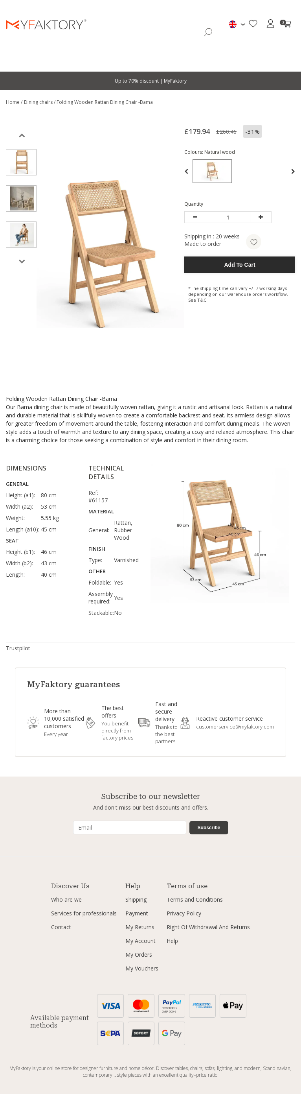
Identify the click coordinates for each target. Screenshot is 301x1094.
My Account (140, 941)
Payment (136, 913)
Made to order (202, 243)
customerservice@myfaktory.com (235, 726)
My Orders (138, 954)
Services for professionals (84, 913)
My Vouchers (141, 968)
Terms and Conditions (195, 899)
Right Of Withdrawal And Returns (208, 927)
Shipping (136, 899)
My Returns (139, 927)
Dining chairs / (40, 102)
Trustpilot (18, 648)
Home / (14, 102)
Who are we (66, 899)
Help (172, 941)
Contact (61, 927)
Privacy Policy (184, 913)
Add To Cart (239, 265)
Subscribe (208, 827)
